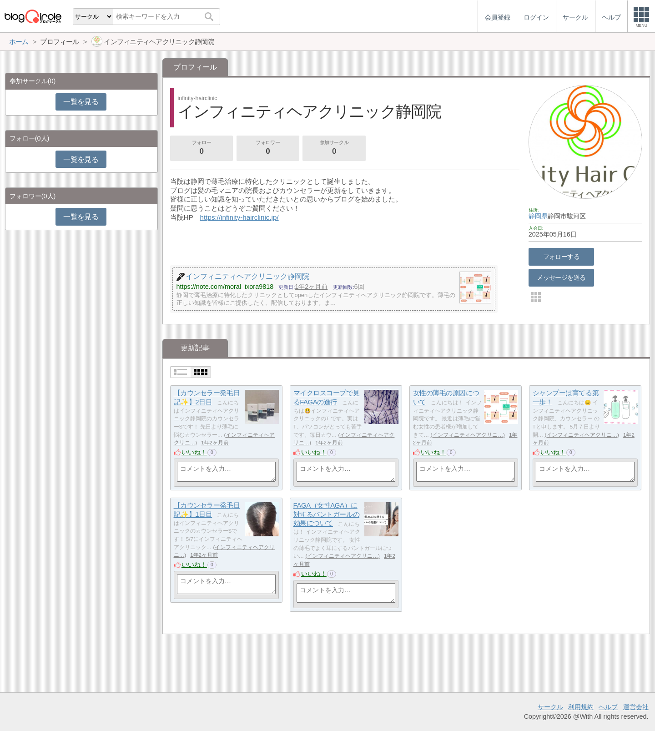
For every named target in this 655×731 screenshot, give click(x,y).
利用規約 (581, 707)
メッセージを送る (561, 277)
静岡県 (538, 216)
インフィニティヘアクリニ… (467, 435)
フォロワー (268, 148)
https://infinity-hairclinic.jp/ (239, 217)
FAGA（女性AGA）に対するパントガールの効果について (326, 514)
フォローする (561, 256)
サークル (550, 707)
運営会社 (636, 707)
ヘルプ (608, 707)
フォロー (201, 148)
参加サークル (334, 148)
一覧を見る (80, 102)
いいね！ (194, 452)
